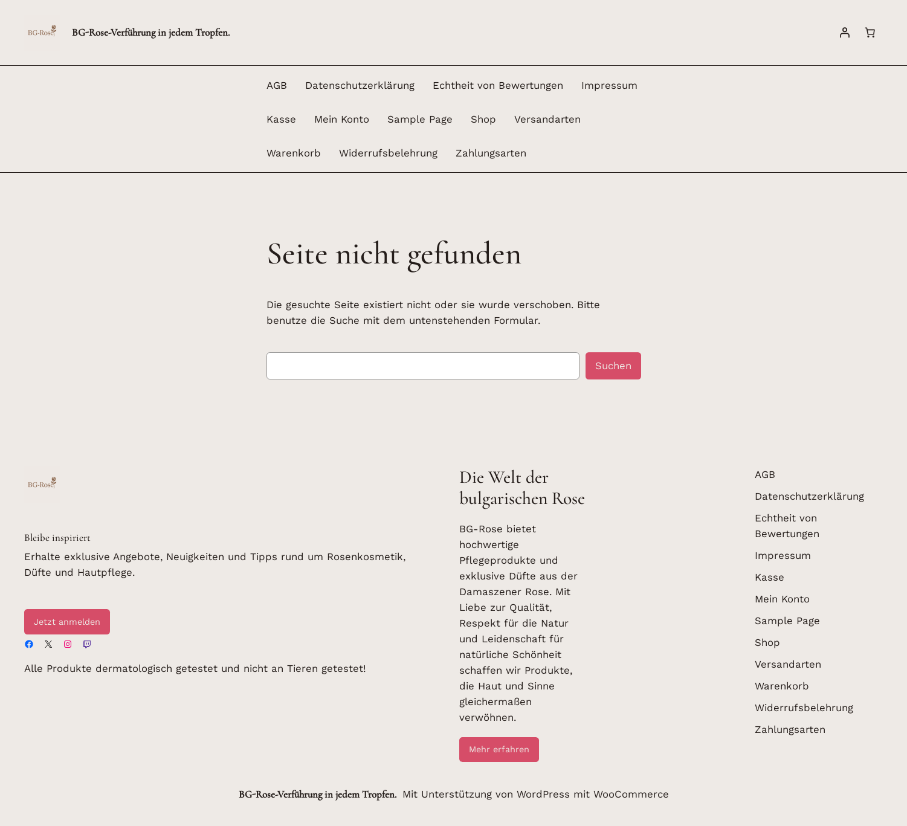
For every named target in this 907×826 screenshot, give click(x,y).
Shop (483, 119)
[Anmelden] (844, 32)
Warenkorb (293, 153)
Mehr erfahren (499, 749)
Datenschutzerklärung (360, 85)
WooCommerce (631, 794)
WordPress (543, 794)
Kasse (281, 119)
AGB (276, 85)
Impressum (609, 85)
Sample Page (420, 119)
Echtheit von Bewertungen (498, 85)
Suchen (613, 366)
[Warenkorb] (870, 32)
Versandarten (547, 119)
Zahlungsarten (491, 153)
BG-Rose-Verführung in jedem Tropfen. (151, 32)
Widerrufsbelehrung (388, 153)
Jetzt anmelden (67, 622)
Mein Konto (341, 119)
